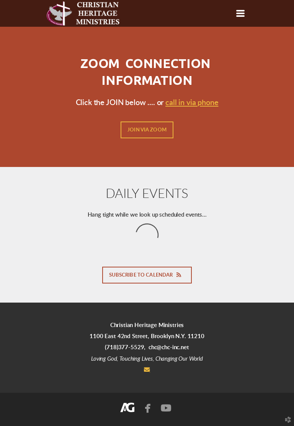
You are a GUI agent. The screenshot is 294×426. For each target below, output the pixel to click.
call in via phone (191, 103)
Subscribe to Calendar (147, 275)
